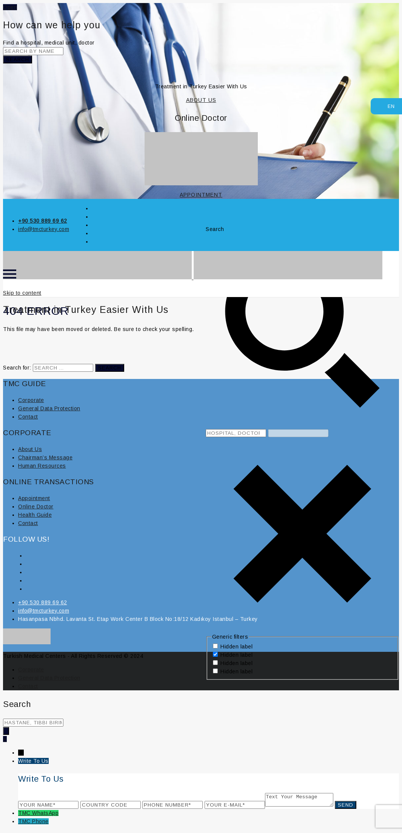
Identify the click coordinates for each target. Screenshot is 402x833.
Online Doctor (36, 506)
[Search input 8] (236, 433)
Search (17, 59)
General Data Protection (49, 408)
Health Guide (35, 515)
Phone (40, 824)
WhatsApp (45, 815)
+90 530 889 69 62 (42, 221)
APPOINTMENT (201, 195)
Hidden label (236, 647)
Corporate (31, 400)
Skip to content (22, 293)
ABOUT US (201, 100)
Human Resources (42, 466)
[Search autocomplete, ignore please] (298, 433)
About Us (30, 449)
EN (387, 105)
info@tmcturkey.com (43, 229)
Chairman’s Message (45, 457)
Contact (28, 417)
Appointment (34, 498)
